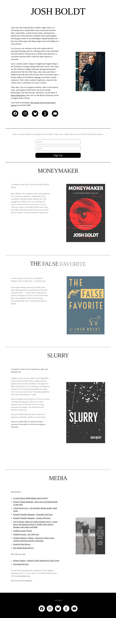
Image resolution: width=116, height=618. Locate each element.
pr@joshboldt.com (23, 576)
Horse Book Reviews (21, 564)
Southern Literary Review (22, 531)
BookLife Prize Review (21, 544)
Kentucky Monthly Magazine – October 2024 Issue (32, 518)
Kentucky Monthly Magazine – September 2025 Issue (33, 514)
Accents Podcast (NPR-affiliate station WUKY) (30, 498)
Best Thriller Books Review (23, 548)
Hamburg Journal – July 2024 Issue (26, 534)
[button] (15, 113)
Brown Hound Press (18, 95)
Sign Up (58, 155)
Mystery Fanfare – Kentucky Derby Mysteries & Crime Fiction (36, 561)
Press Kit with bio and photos (21, 580)
